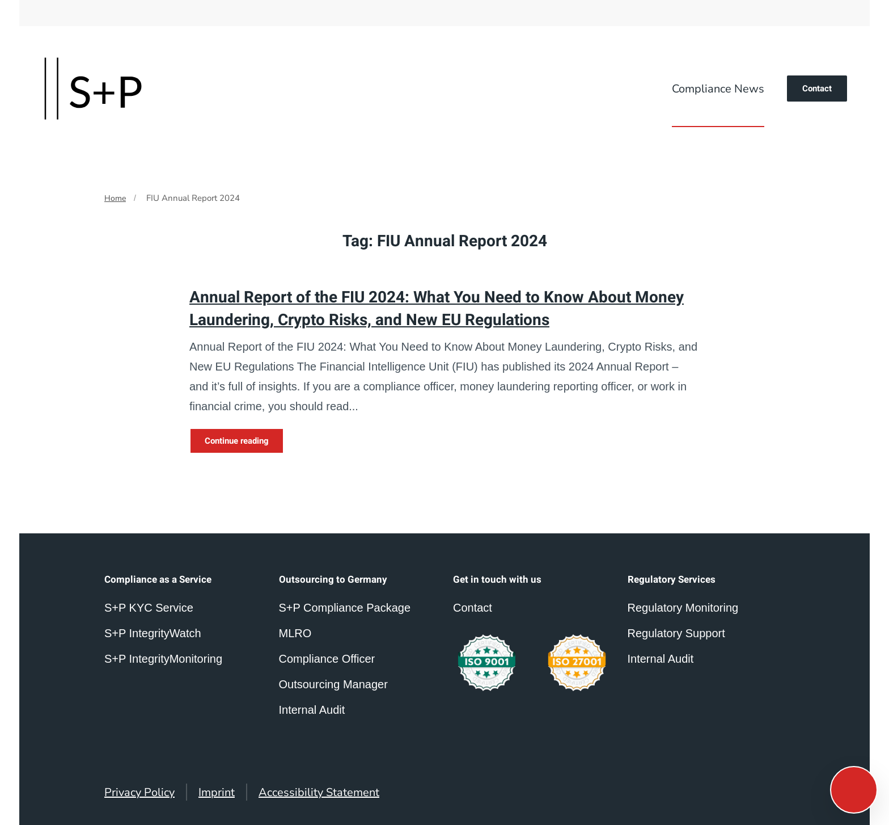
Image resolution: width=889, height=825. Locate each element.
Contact (817, 88)
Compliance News (718, 88)
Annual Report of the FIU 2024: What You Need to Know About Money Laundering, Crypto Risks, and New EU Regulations (436, 308)
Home (115, 198)
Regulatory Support (676, 633)
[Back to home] (93, 88)
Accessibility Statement (319, 792)
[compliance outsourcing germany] (577, 663)
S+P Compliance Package (345, 607)
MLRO (295, 633)
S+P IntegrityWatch (152, 633)
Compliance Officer (327, 659)
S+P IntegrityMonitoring (163, 659)
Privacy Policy (139, 792)
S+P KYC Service (148, 607)
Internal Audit (661, 659)
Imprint (216, 792)
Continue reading (237, 441)
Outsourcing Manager (333, 684)
